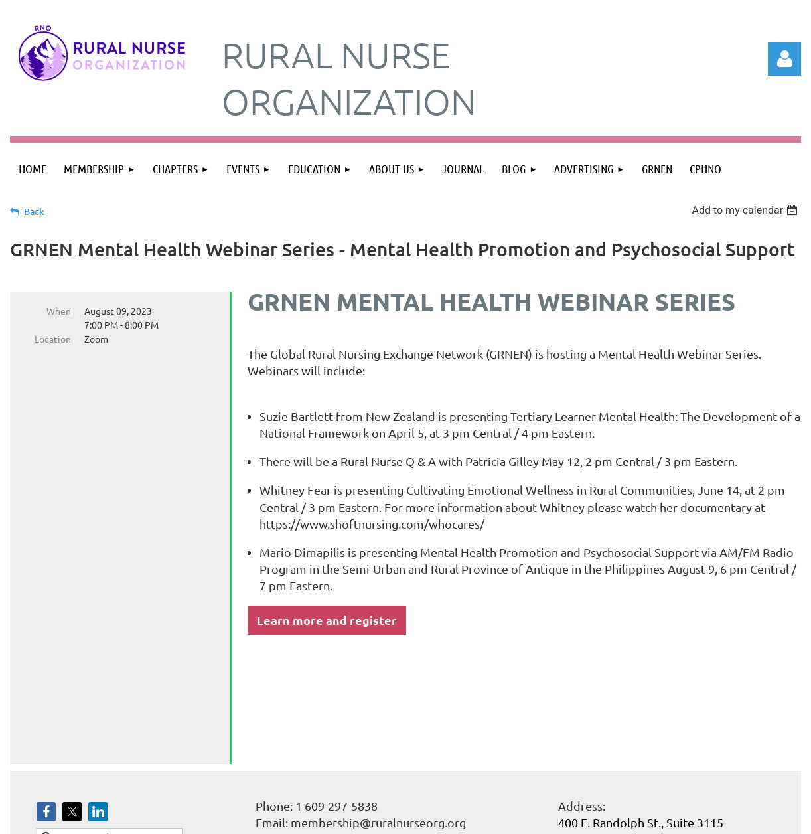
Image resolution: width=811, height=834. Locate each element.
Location (53, 339)
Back (34, 211)
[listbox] (746, 210)
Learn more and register (327, 619)
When (58, 311)
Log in (784, 59)
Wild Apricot (643, 818)
